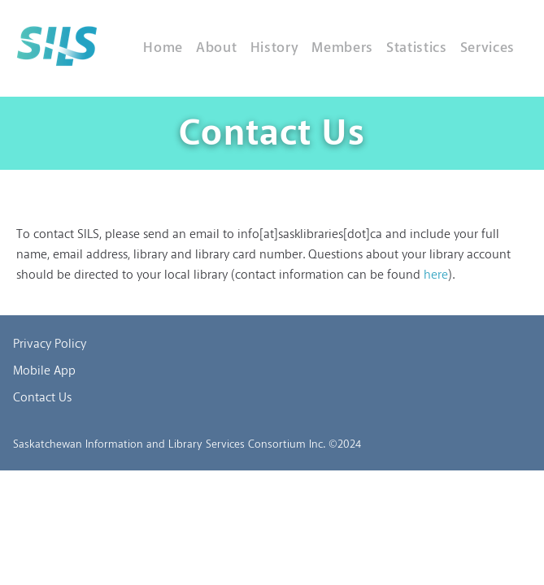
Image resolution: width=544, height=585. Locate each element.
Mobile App (44, 371)
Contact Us (42, 398)
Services (487, 48)
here (436, 275)
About (216, 48)
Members (342, 48)
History (274, 48)
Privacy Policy (49, 344)
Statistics (416, 48)
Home (163, 48)
